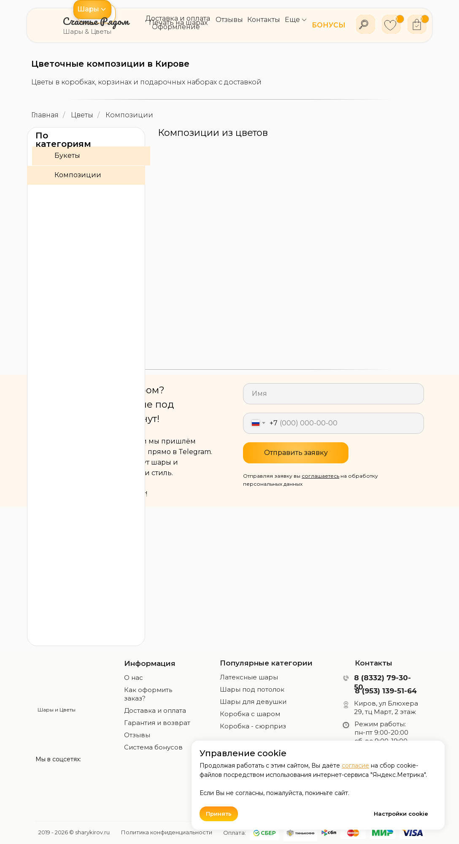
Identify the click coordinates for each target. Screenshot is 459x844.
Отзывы (137, 735)
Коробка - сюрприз (253, 726)
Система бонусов (153, 747)
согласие (355, 765)
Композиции (129, 115)
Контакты (373, 663)
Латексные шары (249, 677)
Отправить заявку (296, 453)
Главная (45, 115)
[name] (333, 393)
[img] (56, 679)
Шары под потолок (252, 689)
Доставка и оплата (155, 710)
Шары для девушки (253, 702)
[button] (92, 9)
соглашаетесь (320, 476)
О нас (133, 678)
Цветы (82, 115)
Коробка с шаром (250, 714)
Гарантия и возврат (157, 723)
